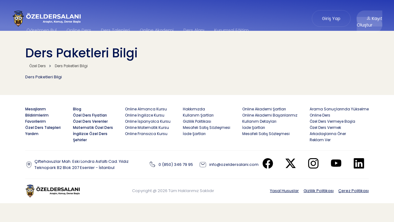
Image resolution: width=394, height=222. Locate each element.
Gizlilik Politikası (319, 191)
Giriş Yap (331, 18)
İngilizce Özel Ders (90, 133)
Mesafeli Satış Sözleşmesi (206, 127)
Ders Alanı (193, 30)
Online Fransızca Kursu (146, 133)
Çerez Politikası (353, 191)
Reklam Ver (320, 139)
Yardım (31, 133)
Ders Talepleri (115, 30)
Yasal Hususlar (284, 191)
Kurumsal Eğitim (231, 30)
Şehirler (80, 139)
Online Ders (78, 30)
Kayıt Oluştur (369, 21)
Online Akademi (157, 30)
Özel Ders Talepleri (43, 127)
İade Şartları (194, 133)
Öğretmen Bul (41, 30)
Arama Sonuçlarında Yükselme (339, 109)
